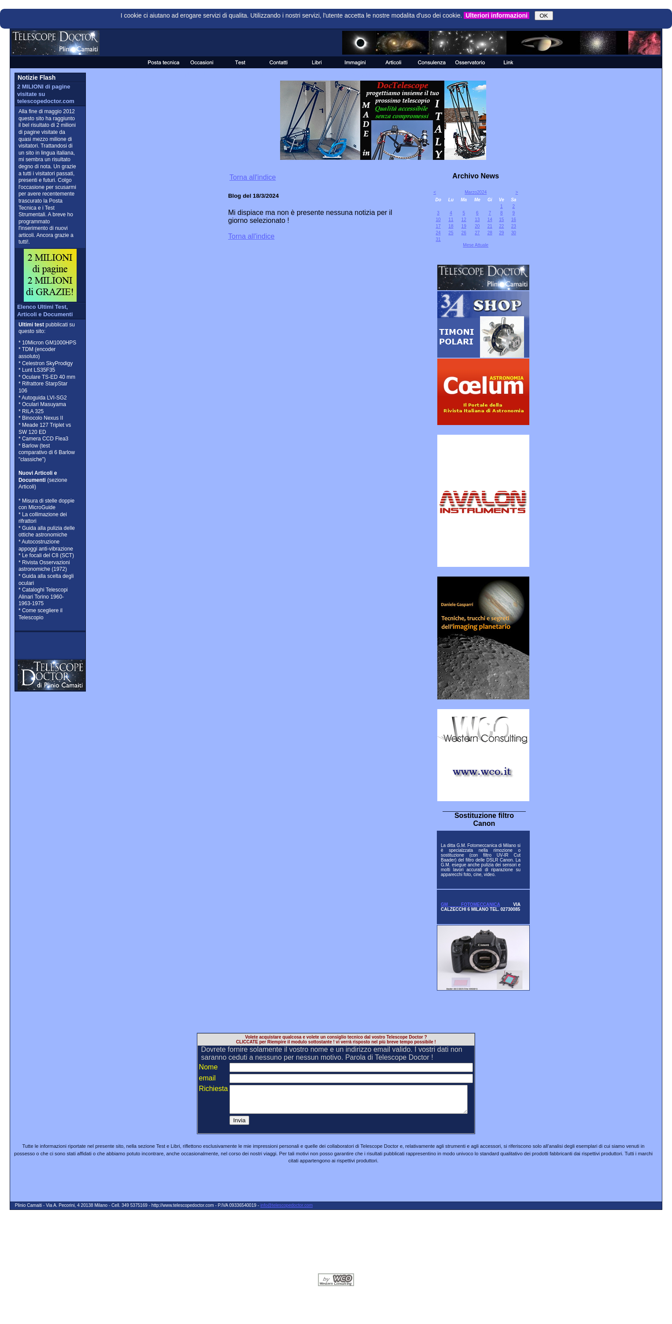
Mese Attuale (475, 245)
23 (513, 226)
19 (464, 226)
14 (489, 219)
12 (464, 219)
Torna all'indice (252, 177)
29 (501, 232)
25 (450, 232)
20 (477, 226)
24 (438, 232)
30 (513, 232)
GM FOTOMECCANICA (470, 904)
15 (501, 219)
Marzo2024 (476, 192)
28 (489, 232)
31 (438, 239)
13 (477, 219)
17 (438, 226)
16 (513, 219)
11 (450, 219)
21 (489, 226)
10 (438, 219)
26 (464, 232)
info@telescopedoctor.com (286, 1210)
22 (501, 226)
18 (450, 226)
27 (477, 232)
